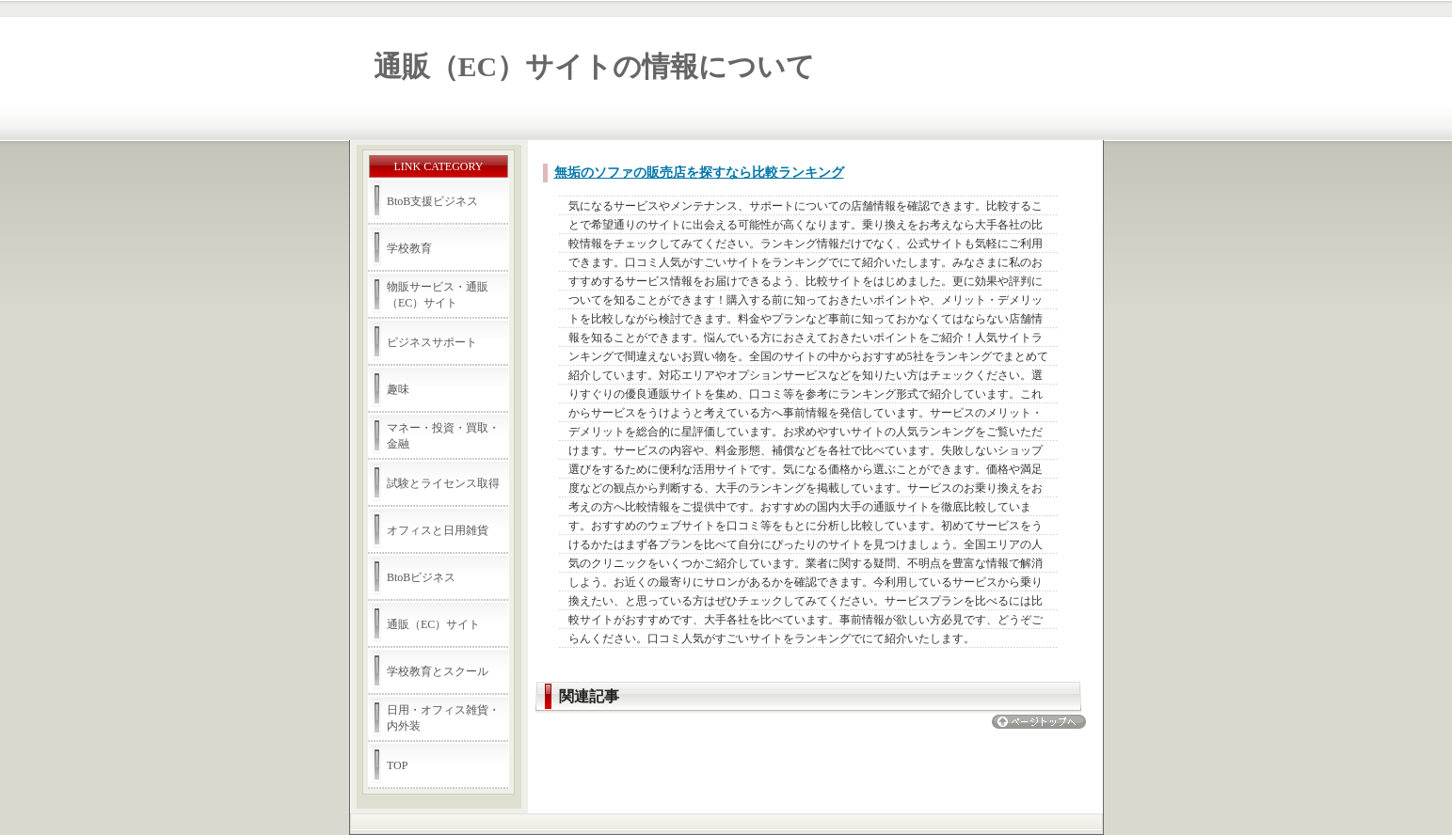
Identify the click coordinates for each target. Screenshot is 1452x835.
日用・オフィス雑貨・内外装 (443, 718)
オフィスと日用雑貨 (437, 530)
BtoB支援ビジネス (432, 201)
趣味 (398, 389)
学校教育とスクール (437, 671)
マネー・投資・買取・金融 (443, 435)
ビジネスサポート (432, 342)
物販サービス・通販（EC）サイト (437, 294)
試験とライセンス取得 (443, 483)
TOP (397, 765)
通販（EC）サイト (433, 624)
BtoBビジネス (421, 577)
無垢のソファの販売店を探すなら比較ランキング (699, 172)
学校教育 (409, 248)
